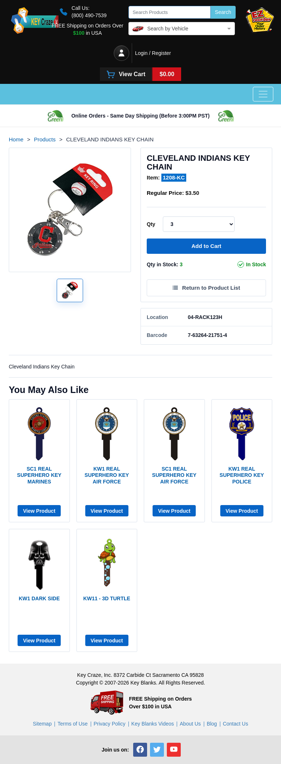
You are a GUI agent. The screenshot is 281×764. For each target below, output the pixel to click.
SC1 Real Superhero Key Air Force (174, 475)
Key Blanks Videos (152, 724)
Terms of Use (72, 724)
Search (223, 12)
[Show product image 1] (70, 290)
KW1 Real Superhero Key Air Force (107, 475)
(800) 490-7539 (89, 15)
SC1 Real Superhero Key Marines (39, 475)
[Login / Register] (121, 53)
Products (45, 139)
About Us (190, 724)
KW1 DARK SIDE (39, 598)
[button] (140, 750)
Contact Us (235, 724)
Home (16, 139)
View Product (39, 511)
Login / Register (153, 53)
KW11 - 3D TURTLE (106, 598)
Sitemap (42, 724)
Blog (212, 724)
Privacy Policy (109, 724)
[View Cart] (140, 74)
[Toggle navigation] (263, 94)
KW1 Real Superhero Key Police (242, 475)
